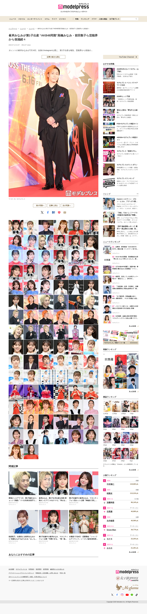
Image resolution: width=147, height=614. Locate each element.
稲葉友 (109, 493)
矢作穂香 (110, 521)
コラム (47, 19)
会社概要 (11, 569)
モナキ (109, 539)
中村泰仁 (110, 484)
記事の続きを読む (53, 57)
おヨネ (109, 548)
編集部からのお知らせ (57, 569)
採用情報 (46, 569)
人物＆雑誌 (103, 19)
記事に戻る (53, 205)
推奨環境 (38, 569)
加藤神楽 (110, 502)
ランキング (85, 19)
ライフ (54, 19)
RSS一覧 (63, 573)
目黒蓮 (109, 512)
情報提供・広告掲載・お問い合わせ (47, 573)
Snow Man (111, 530)
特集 (77, 19)
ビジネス (62, 19)
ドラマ (94, 19)
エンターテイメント (34, 19)
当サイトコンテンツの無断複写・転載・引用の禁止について (28, 577)
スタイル (21, 19)
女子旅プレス (114, 19)
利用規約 (31, 569)
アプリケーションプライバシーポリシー (21, 573)
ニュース (12, 19)
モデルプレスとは (21, 569)
